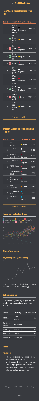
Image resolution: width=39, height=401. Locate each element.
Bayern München (14, 29)
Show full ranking (19, 117)
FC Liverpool (14, 70)
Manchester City (14, 79)
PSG (14, 63)
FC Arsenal (14, 48)
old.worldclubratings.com (17, 370)
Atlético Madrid (14, 106)
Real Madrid (14, 56)
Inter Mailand (14, 96)
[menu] (5, 3)
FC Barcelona (14, 39)
